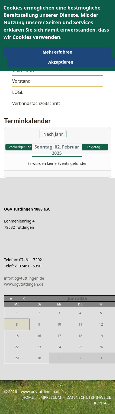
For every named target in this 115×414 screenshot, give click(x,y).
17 (59, 335)
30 (39, 358)
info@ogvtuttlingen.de (24, 278)
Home (28, 397)
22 (17, 347)
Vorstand (21, 81)
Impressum (50, 397)
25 (80, 347)
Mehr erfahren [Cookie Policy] (57, 52)
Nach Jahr (53, 134)
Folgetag (93, 147)
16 (39, 335)
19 (101, 335)
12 (101, 324)
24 (59, 347)
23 (39, 347)
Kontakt (102, 403)
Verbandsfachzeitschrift (36, 103)
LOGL (17, 92)
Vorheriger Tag (20, 147)
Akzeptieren (61, 62)
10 (59, 324)
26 (101, 347)
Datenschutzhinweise (88, 397)
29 (17, 358)
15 (17, 335)
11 (80, 324)
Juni (72, 298)
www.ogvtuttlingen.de (24, 284)
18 (80, 335)
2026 (82, 298)
